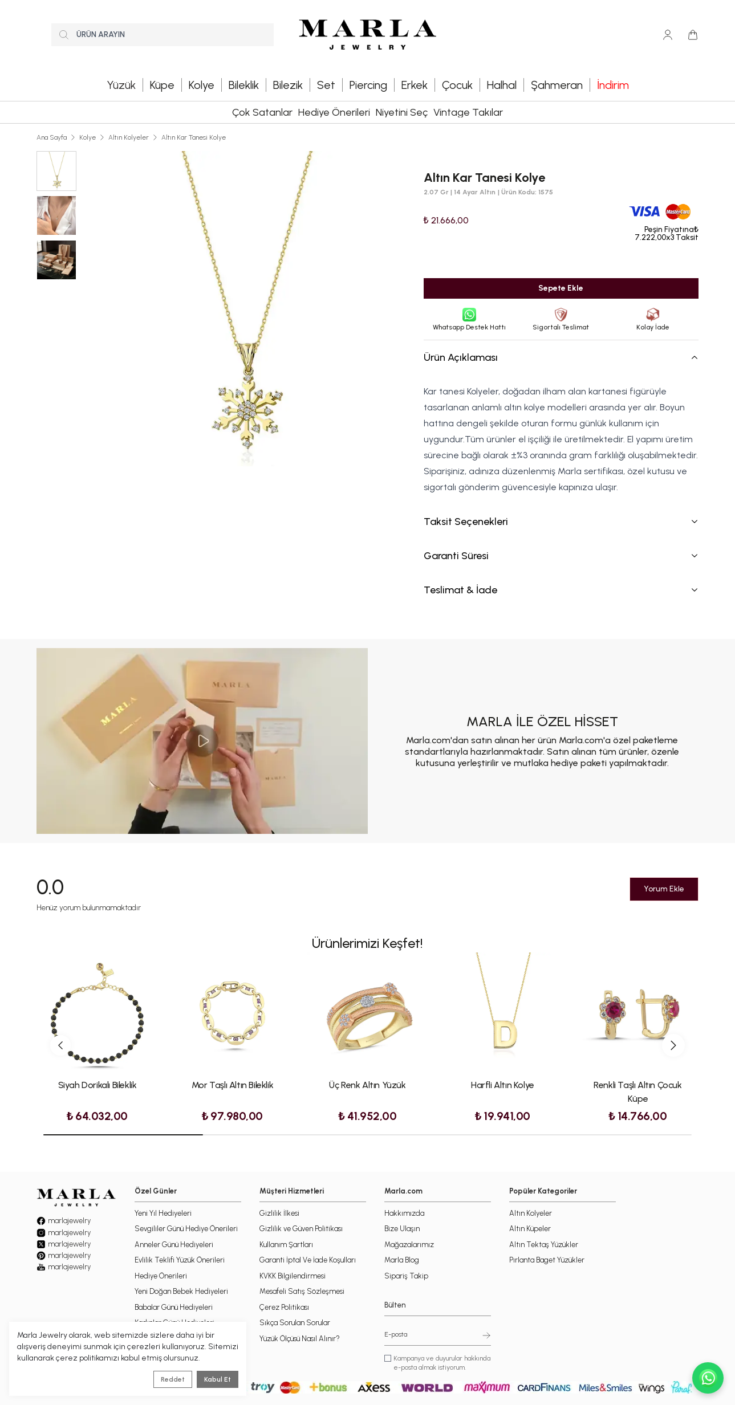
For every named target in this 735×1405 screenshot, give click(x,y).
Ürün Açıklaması (561, 357)
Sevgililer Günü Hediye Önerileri (186, 1228)
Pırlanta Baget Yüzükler (546, 1260)
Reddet (173, 1379)
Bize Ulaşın (402, 1228)
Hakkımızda (404, 1213)
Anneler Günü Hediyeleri (174, 1244)
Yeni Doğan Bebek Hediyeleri (181, 1291)
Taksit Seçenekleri (561, 521)
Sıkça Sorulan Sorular (294, 1322)
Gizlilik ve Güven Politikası (301, 1228)
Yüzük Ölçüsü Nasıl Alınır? (299, 1338)
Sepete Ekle (560, 288)
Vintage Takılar (468, 112)
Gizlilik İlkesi (279, 1213)
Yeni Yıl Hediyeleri (163, 1213)
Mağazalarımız (409, 1244)
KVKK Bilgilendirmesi (292, 1276)
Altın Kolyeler (128, 137)
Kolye (87, 137)
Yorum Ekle (664, 889)
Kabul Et (217, 1379)
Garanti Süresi (561, 555)
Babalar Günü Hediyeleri (174, 1307)
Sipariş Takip (406, 1276)
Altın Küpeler (530, 1228)
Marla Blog (401, 1260)
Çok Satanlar (262, 112)
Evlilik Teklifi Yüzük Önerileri (180, 1260)
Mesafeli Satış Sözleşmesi (301, 1291)
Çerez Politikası (284, 1307)
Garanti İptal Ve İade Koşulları (307, 1260)
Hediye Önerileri (334, 112)
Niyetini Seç (402, 112)
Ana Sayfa (51, 137)
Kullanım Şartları (286, 1244)
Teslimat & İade (561, 590)
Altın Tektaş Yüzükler (543, 1244)
